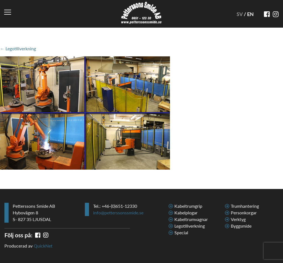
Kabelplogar (186, 212)
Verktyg (238, 219)
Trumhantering (245, 206)
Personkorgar (244, 212)
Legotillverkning (189, 226)
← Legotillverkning (18, 48)
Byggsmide (241, 226)
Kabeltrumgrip (188, 206)
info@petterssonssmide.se (118, 212)
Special (181, 232)
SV (240, 13)
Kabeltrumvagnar (191, 219)
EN (250, 13)
